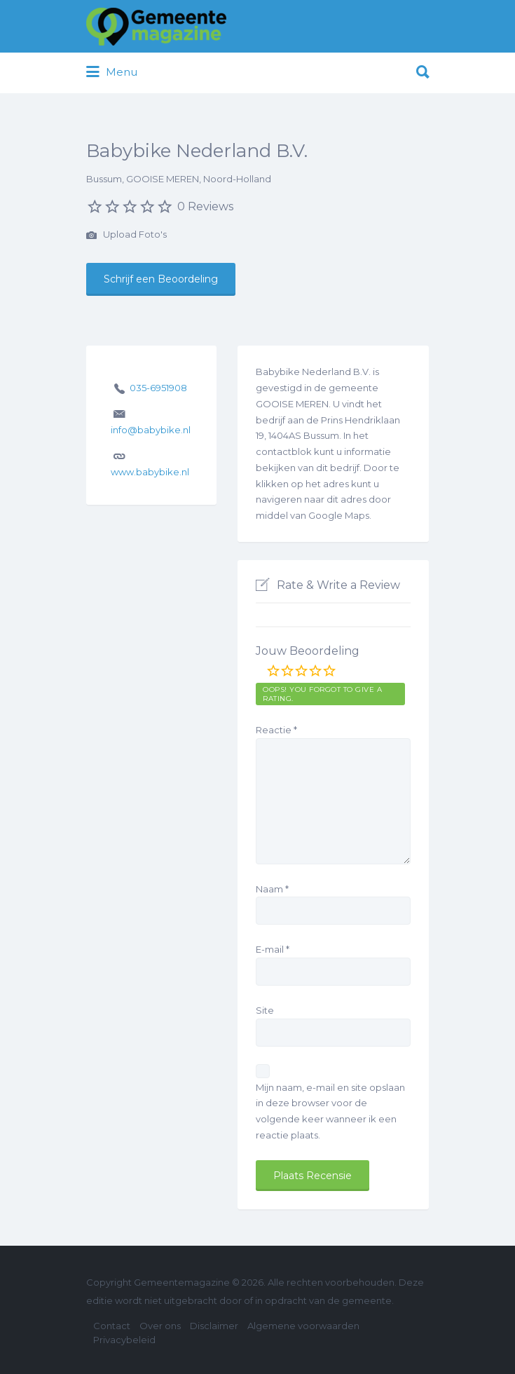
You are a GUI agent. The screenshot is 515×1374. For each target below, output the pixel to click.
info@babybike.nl (151, 429)
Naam (272, 889)
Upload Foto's (126, 235)
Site (265, 1010)
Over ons (160, 1325)
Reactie (276, 729)
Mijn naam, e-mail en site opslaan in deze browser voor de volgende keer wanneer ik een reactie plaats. (330, 1111)
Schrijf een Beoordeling (161, 279)
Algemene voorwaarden (303, 1325)
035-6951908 (158, 387)
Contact (111, 1325)
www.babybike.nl (150, 471)
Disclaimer (214, 1325)
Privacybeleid (124, 1339)
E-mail (272, 949)
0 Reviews (205, 206)
